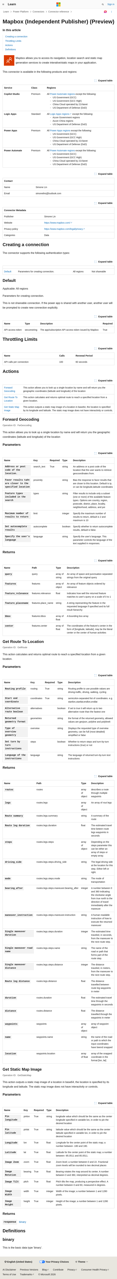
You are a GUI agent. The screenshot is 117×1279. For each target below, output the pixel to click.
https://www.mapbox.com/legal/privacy (63, 229)
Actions (9, 45)
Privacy (71, 1269)
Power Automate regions (62, 94)
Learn (6, 11)
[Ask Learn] (105, 11)
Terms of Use (9, 1274)
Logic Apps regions (59, 114)
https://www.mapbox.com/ (57, 222)
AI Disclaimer (9, 1269)
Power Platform (21, 11)
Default (7, 271)
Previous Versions (29, 1269)
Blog (44, 1269)
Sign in (110, 4)
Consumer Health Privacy (94, 1269)
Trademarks (26, 1274)
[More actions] (111, 11)
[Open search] (103, 4)
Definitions (10, 49)
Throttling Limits (13, 41)
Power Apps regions (60, 130)
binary (22, 1222)
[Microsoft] (58, 4)
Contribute (58, 1269)
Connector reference (58, 11)
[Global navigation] (3, 4)
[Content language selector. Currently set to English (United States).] (18, 1262)
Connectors (38, 11)
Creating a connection (16, 36)
